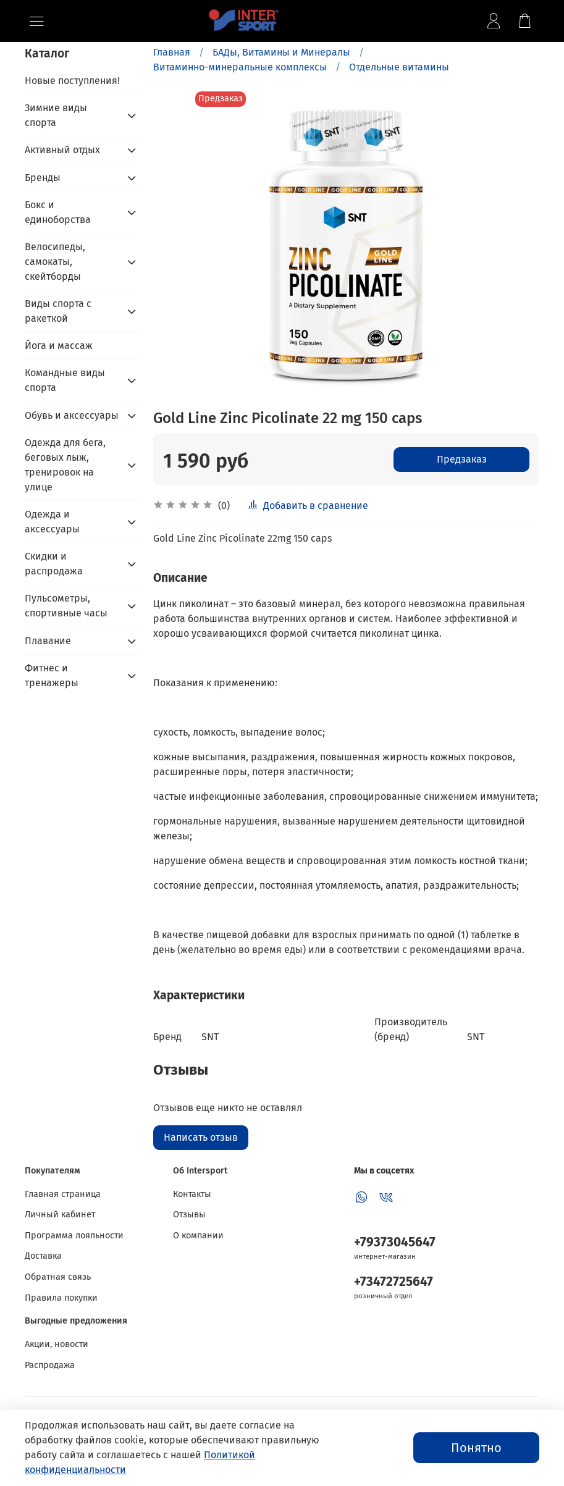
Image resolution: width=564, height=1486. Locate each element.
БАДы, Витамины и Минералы (281, 52)
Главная (171, 52)
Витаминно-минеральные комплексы (240, 67)
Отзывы (189, 1214)
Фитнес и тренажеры (51, 675)
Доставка (43, 1256)
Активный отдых (62, 150)
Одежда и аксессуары (52, 521)
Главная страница (63, 1194)
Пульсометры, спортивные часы (66, 605)
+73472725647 (393, 1282)
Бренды (43, 177)
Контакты (192, 1194)
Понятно (476, 1447)
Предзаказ (462, 459)
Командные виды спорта (65, 380)
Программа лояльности (74, 1235)
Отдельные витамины (399, 67)
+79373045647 (395, 1242)
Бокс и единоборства (58, 212)
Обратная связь (58, 1277)
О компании (198, 1235)
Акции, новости (56, 1344)
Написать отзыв (201, 1137)
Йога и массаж (59, 345)
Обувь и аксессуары (72, 415)
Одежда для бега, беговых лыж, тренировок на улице (65, 465)
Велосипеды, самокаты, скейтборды (55, 261)
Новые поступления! (72, 80)
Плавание (48, 641)
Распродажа (50, 1365)
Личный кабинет (60, 1214)
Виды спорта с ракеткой (58, 311)
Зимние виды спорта (56, 115)
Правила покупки (61, 1298)
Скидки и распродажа (54, 563)
